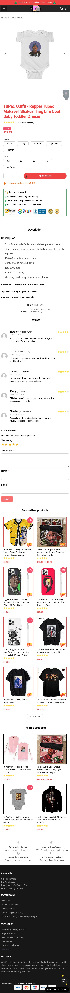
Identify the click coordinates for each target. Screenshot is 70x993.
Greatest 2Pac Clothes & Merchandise (18, 297)
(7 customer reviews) (25, 123)
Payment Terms (9, 933)
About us (6, 901)
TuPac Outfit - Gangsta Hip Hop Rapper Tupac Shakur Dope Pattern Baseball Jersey (17, 552)
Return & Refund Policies (12, 937)
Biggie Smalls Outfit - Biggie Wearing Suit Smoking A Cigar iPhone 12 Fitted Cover (16, 602)
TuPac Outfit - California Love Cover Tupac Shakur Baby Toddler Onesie (18, 820)
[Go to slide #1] (8, 95)
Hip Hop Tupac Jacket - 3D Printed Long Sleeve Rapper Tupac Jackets (51, 820)
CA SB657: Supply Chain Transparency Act (20, 916)
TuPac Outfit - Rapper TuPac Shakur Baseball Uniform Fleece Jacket (17, 770)
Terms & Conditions (10, 904)
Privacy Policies (8, 908)
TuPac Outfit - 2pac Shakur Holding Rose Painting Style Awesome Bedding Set (49, 770)
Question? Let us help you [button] (57, 990)
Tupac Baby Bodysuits (40, 309)
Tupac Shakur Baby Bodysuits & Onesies (19, 291)
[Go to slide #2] (22, 95)
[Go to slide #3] (37, 95)
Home (4, 17)
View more (35, 717)
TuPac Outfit (16, 17)
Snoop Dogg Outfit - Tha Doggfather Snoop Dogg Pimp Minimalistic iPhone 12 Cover (16, 652)
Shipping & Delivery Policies (13, 929)
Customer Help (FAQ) (11, 945)
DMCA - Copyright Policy (12, 912)
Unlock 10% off (64, 981)
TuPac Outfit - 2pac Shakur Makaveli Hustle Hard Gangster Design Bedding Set (50, 552)
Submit (7, 499)
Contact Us (7, 941)
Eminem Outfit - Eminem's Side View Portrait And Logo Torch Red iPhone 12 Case (51, 602)
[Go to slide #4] (51, 95)
